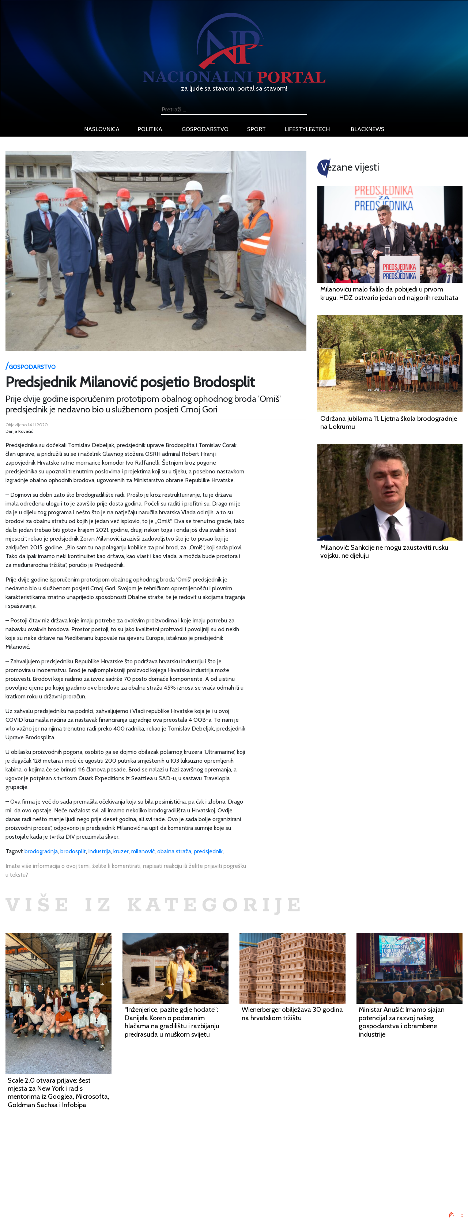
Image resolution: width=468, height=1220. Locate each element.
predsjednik (208, 851)
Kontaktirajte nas (90, 1197)
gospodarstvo (205, 129)
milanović (143, 851)
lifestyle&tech (307, 129)
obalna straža (174, 851)
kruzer (121, 851)
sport (256, 129)
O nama (79, 1189)
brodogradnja (41, 851)
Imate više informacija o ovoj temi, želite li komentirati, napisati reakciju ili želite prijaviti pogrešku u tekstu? (125, 870)
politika (149, 129)
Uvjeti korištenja (89, 1180)
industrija (99, 851)
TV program (84, 1206)
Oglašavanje (84, 1171)
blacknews (367, 129)
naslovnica (102, 129)
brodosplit (73, 851)
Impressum (83, 1162)
